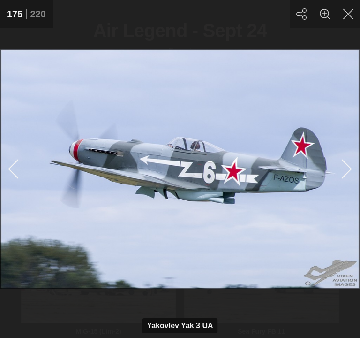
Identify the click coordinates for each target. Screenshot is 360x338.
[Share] (301, 14)
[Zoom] (325, 14)
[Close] (348, 14)
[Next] (346, 169)
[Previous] (14, 169)
